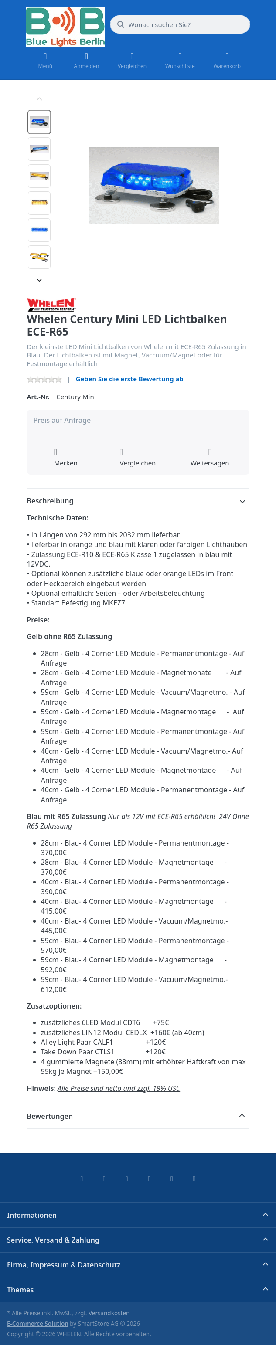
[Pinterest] (194, 1178)
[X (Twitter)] (104, 1178)
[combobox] (180, 24)
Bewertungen (50, 1116)
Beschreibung (50, 501)
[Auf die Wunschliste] (66, 458)
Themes (20, 1289)
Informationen (32, 1215)
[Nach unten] (39, 280)
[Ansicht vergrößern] (153, 185)
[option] (39, 122)
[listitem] (153, 185)
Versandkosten (109, 1313)
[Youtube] (171, 1178)
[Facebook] (82, 1178)
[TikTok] (149, 1178)
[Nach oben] (39, 99)
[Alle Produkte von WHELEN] (52, 303)
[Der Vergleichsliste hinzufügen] (138, 458)
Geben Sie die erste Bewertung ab (130, 378)
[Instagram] (126, 1178)
